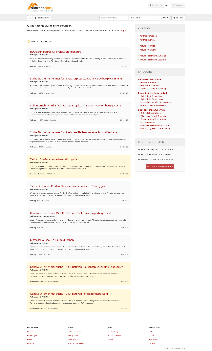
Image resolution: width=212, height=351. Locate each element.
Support (123, 30)
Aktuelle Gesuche (148, 49)
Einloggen (178, 5)
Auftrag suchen (147, 39)
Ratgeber (30, 343)
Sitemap (111, 339)
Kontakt (30, 339)
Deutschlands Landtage (76, 343)
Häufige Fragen (114, 332)
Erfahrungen (32, 335)
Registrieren (156, 5)
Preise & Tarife (73, 339)
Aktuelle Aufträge (148, 45)
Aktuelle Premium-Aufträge (153, 55)
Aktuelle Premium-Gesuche (153, 59)
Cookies (151, 335)
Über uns (30, 332)
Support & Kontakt (115, 335)
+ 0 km (162, 17)
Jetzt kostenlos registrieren (160, 166)
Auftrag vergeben (148, 35)
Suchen (178, 17)
